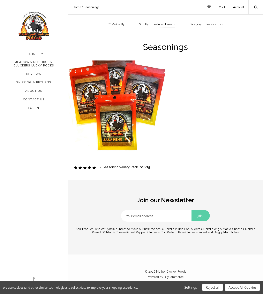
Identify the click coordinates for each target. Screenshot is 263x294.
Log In (33, 108)
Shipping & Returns (33, 82)
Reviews (33, 74)
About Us (33, 91)
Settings (190, 287)
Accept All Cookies (242, 287)
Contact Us (34, 99)
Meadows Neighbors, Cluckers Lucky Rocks (34, 63)
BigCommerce (173, 277)
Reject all (212, 287)
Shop (34, 54)
